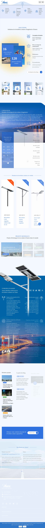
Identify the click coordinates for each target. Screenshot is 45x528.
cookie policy (26, 524)
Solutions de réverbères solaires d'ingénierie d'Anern (22, 29)
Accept (24, 526)
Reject (20, 526)
